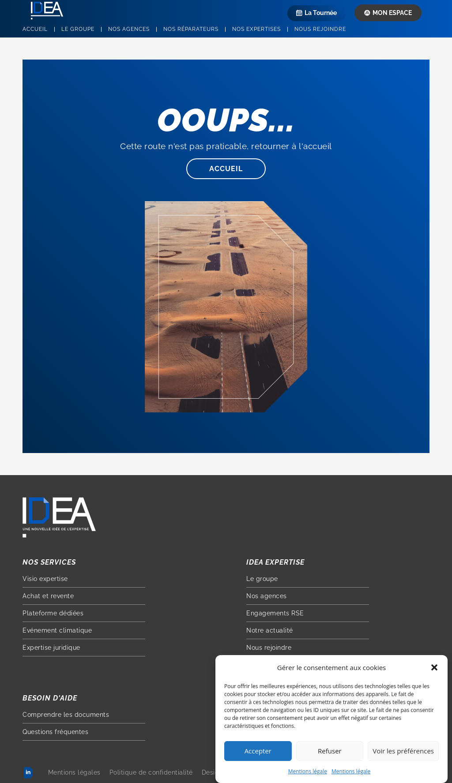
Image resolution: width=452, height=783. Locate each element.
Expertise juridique (51, 647)
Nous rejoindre (320, 29)
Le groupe (77, 29)
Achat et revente (48, 595)
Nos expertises (256, 29)
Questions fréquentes (55, 731)
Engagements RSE (275, 613)
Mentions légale (307, 772)
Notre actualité (269, 630)
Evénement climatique (57, 630)
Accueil (35, 29)
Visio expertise (45, 578)
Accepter (258, 752)
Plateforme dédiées (53, 613)
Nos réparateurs (190, 29)
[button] (434, 668)
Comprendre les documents (66, 714)
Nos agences (129, 29)
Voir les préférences (403, 752)
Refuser (330, 752)
